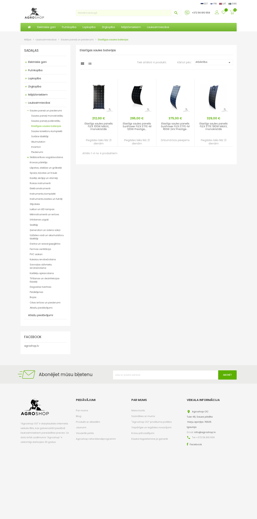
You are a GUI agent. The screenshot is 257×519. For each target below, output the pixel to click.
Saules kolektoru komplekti (46, 131)
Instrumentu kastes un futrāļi (46, 198)
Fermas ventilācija (40, 249)
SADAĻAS (31, 51)
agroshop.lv (31, 346)
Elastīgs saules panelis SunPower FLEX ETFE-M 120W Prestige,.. (137, 126)
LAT (223, 3)
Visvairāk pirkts (85, 433)
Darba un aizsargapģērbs (45, 243)
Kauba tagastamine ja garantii (149, 439)
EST (204, 3)
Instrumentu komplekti (43, 193)
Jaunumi (81, 427)
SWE (233, 3)
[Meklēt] (128, 13)
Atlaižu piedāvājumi (41, 307)
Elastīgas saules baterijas (46, 126)
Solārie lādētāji (39, 136)
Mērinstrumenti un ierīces (44, 214)
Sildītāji (34, 224)
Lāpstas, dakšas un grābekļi (46, 167)
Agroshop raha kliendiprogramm (96, 439)
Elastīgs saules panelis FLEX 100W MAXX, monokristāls (99, 126)
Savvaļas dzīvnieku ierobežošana (41, 266)
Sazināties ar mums (143, 416)
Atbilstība (213, 62)
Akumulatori (38, 141)
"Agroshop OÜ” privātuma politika (151, 422)
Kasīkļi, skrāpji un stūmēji (44, 178)
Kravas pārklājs (38, 162)
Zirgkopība (34, 86)
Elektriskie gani (37, 62)
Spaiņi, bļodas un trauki (43, 172)
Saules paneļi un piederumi (46, 110)
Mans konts (138, 410)
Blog (78, 416)
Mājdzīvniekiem (38, 94)
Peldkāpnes (36, 292)
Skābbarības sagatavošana (46, 157)
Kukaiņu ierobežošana (43, 259)
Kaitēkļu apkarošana (42, 273)
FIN (213, 3)
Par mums (82, 410)
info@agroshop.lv (205, 432)
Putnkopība (35, 70)
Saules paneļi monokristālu (47, 115)
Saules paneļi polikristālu (45, 120)
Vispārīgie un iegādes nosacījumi (151, 427)
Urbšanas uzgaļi (39, 219)
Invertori (36, 146)
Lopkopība (34, 78)
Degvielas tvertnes (40, 286)
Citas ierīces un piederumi (45, 302)
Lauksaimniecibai (39, 103)
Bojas (33, 297)
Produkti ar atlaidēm (88, 422)
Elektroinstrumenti (40, 188)
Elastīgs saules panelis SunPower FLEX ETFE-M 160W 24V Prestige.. (175, 126)
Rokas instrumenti (40, 183)
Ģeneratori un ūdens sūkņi (45, 230)
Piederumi (37, 152)
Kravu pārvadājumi (142, 433)
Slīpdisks (35, 204)
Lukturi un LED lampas (42, 209)
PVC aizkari (36, 254)
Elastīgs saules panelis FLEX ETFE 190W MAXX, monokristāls (214, 126)
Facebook (196, 444)
